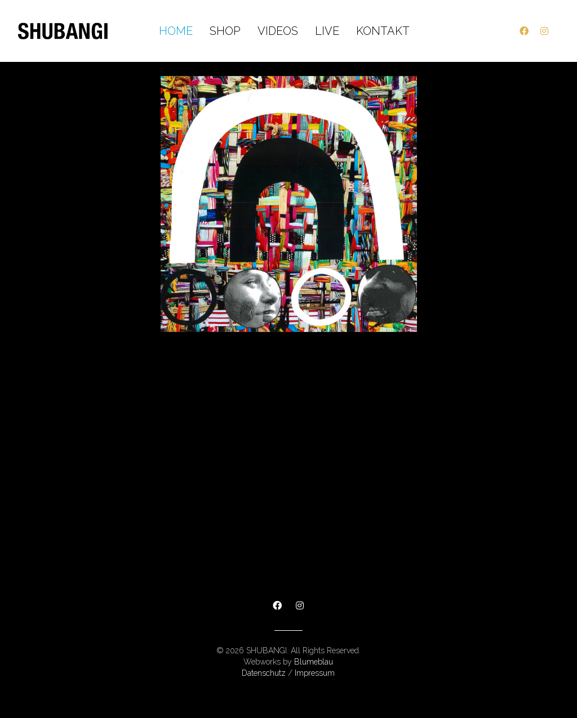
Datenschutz (264, 672)
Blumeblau (313, 661)
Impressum (315, 672)
